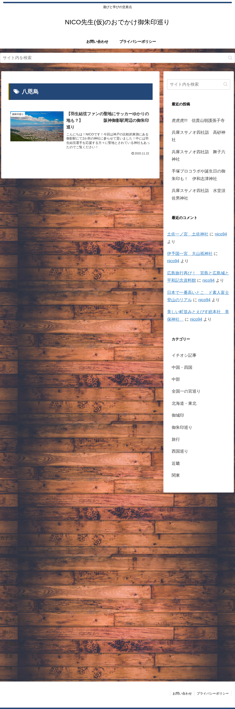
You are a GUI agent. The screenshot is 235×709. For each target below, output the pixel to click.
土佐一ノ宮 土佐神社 (187, 234)
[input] (117, 58)
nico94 (221, 234)
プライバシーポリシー (213, 693)
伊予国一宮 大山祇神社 (190, 253)
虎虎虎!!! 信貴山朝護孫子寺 (198, 120)
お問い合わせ (182, 693)
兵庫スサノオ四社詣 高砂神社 (198, 136)
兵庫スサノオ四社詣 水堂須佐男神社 (198, 194)
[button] (230, 57)
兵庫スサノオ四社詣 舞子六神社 (198, 156)
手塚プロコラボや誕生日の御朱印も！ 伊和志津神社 (198, 175)
